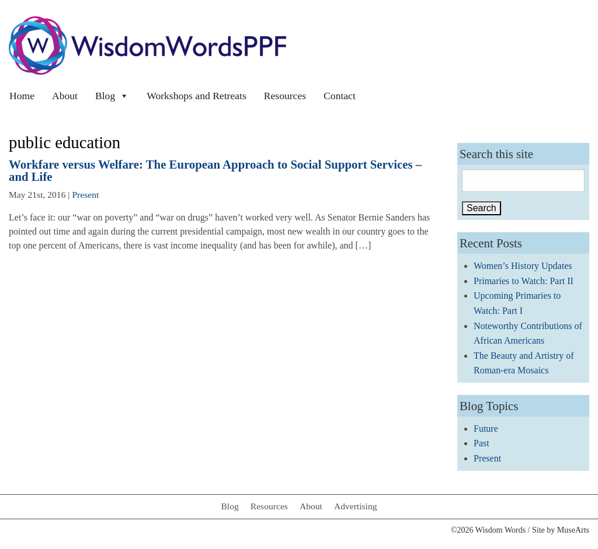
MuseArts (573, 530)
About (65, 96)
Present (85, 195)
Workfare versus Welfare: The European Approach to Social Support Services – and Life (215, 170)
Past (481, 443)
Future (486, 428)
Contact (340, 96)
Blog (112, 95)
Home (21, 96)
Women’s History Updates (523, 266)
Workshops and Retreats (196, 96)
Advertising (355, 506)
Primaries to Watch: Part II (523, 281)
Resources (285, 96)
